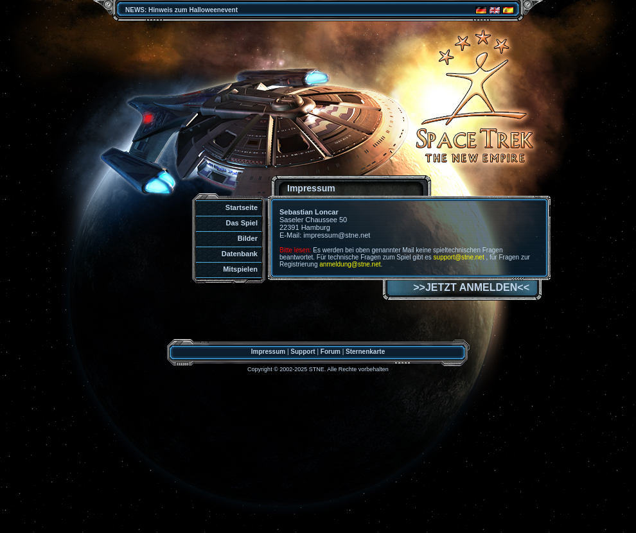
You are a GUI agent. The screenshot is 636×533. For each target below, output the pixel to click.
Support (302, 351)
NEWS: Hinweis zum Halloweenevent (181, 9)
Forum (330, 351)
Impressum (268, 351)
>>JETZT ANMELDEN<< (471, 287)
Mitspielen (240, 269)
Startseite (241, 207)
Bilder (248, 238)
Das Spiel (241, 223)
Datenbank (240, 254)
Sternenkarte (365, 351)
